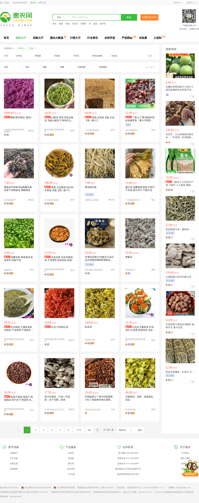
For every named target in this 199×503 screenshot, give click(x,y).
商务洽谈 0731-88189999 (128, 458)
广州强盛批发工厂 (133, 200)
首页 (6, 37)
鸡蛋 (67, 24)
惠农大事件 (185, 458)
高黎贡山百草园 (92, 200)
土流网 (158, 37)
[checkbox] (25, 67)
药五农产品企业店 (93, 409)
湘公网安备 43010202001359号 (36, 487)
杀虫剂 (75, 24)
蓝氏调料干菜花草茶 (94, 270)
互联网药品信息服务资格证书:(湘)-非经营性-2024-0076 (24, 492)
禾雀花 (57, 56)
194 (89, 430)
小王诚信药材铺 (92, 130)
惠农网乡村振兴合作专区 (128, 474)
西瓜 (55, 24)
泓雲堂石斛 (90, 340)
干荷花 (76, 56)
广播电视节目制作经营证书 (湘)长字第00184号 (70, 492)
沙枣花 (19, 56)
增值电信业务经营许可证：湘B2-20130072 (95, 487)
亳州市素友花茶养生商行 (54, 130)
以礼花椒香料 (131, 130)
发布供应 (71, 469)
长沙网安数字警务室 (64, 487)
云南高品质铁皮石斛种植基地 (14, 130)
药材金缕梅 (97, 56)
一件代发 (71, 474)
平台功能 (14, 458)
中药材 (21, 48)
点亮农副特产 (10, 200)
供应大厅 (21, 37)
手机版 (4, 2)
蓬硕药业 (8, 270)
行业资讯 (92, 37)
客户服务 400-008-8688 (128, 453)
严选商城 (127, 37)
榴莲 (61, 24)
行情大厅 (75, 37)
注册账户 (14, 453)
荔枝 (95, 24)
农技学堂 (109, 37)
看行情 (71, 463)
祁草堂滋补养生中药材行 (54, 340)
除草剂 (103, 24)
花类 (31, 48)
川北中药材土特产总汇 (54, 409)
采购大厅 (38, 37)
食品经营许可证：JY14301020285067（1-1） (146, 487)
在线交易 (14, 463)
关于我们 (185, 453)
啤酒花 (38, 56)
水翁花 (114, 56)
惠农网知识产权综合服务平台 (128, 469)
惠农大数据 (56, 37)
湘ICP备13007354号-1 (9, 487)
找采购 (71, 458)
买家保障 (14, 469)
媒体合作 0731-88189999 (128, 463)
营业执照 (121, 487)
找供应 (71, 453)
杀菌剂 (83, 24)
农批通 (143, 37)
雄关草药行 (130, 270)
